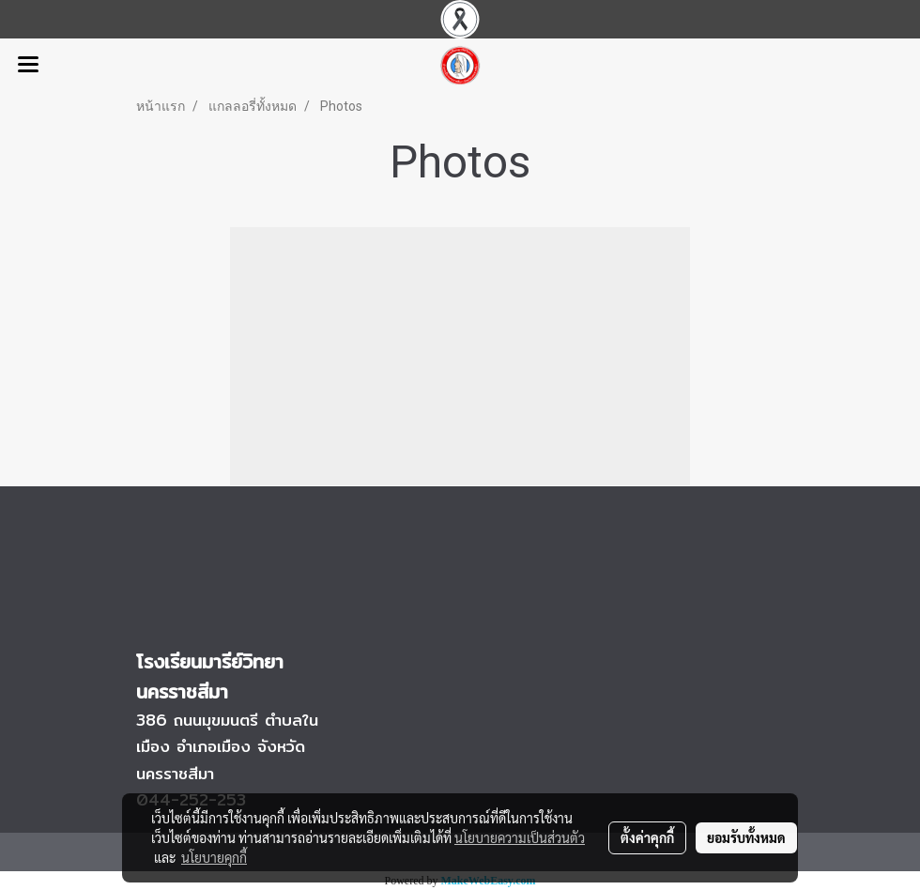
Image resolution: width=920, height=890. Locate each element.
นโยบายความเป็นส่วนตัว (519, 837)
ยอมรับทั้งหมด (746, 837)
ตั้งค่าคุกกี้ (647, 837)
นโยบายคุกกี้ (214, 857)
